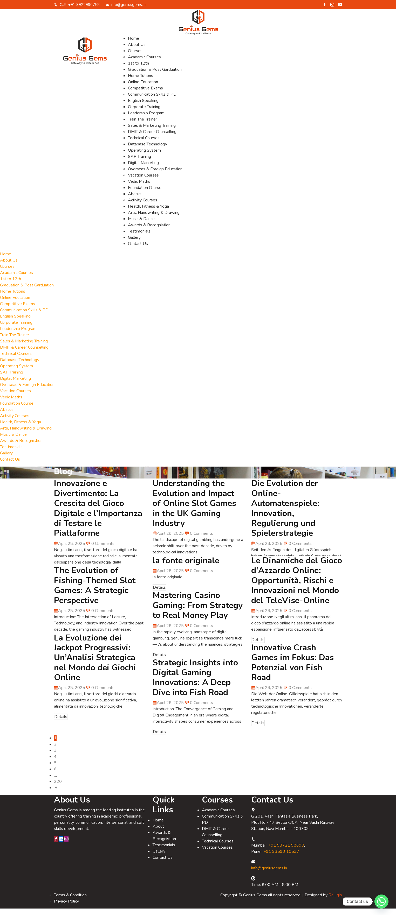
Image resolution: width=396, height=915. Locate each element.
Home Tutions (140, 82)
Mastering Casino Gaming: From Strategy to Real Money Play (198, 611)
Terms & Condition (70, 901)
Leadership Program (146, 119)
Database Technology (147, 150)
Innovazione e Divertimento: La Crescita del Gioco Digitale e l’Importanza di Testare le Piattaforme (98, 514)
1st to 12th (138, 70)
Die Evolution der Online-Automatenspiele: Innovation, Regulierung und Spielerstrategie (285, 514)
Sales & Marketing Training (152, 132)
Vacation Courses (143, 182)
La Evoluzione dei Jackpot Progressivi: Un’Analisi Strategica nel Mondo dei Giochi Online (95, 664)
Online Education (143, 88)
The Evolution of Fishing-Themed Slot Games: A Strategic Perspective (94, 591)
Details (159, 594)
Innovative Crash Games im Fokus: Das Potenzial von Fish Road (292, 669)
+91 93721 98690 (286, 852)
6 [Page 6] (55, 775)
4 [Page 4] (55, 763)
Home (133, 45)
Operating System (144, 157)
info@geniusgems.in (126, 11)
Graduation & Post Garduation (155, 76)
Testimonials (139, 238)
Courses (135, 57)
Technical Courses (144, 144)
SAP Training (139, 163)
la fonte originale (186, 567)
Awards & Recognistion (149, 231)
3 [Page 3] (55, 757)
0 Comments (100, 550)
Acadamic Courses (144, 63)
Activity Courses (142, 206)
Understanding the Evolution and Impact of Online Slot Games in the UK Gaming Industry (194, 509)
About (158, 833)
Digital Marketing (143, 169)
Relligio (335, 901)
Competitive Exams (145, 94)
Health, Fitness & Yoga (148, 213)
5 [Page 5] (55, 769)
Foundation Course (144, 194)
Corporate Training (144, 113)
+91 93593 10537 (281, 858)
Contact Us (138, 250)
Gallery (134, 244)
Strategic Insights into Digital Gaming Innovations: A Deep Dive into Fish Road (195, 684)
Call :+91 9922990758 (77, 11)
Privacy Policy (66, 908)
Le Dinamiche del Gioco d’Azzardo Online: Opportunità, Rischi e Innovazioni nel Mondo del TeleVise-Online (296, 587)
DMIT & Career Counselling (152, 138)
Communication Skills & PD (152, 101)
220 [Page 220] (58, 788)
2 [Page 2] (55, 751)
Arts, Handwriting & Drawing (154, 219)
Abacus (134, 200)
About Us (137, 51)
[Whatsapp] (381, 902)
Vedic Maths (139, 188)
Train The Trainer (142, 126)
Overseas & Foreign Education (155, 175)
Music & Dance (141, 225)
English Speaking (143, 107)
